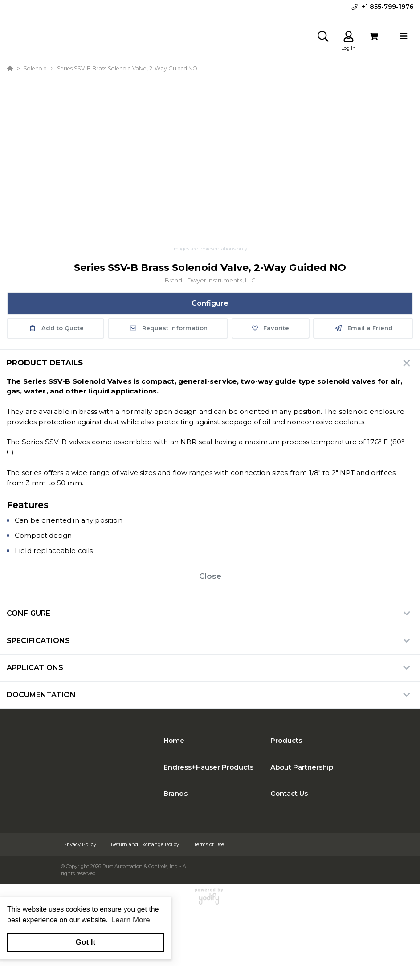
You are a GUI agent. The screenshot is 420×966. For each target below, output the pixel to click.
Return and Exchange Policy (145, 844)
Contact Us (289, 793)
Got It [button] (85, 942)
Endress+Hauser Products (208, 767)
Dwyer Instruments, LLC (221, 280)
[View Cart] (374, 36)
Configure (210, 303)
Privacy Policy (80, 844)
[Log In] (348, 36)
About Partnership (301, 767)
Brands (175, 793)
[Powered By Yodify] (210, 900)
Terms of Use (209, 844)
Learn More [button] (130, 920)
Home (173, 740)
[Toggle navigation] (403, 36)
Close (210, 576)
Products (286, 740)
